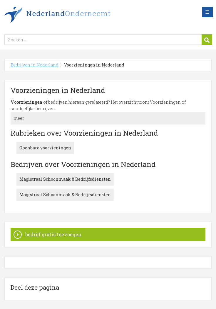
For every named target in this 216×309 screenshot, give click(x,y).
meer (19, 118)
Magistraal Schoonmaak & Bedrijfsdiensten (65, 179)
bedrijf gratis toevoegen (53, 234)
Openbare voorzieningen (45, 148)
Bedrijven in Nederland (77, 15)
